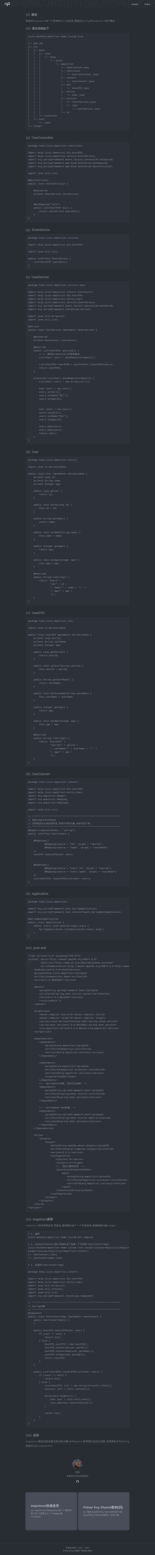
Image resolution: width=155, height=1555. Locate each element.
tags (147, 4)
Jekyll (76, 1551)
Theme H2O (86, 1551)
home (135, 4)
